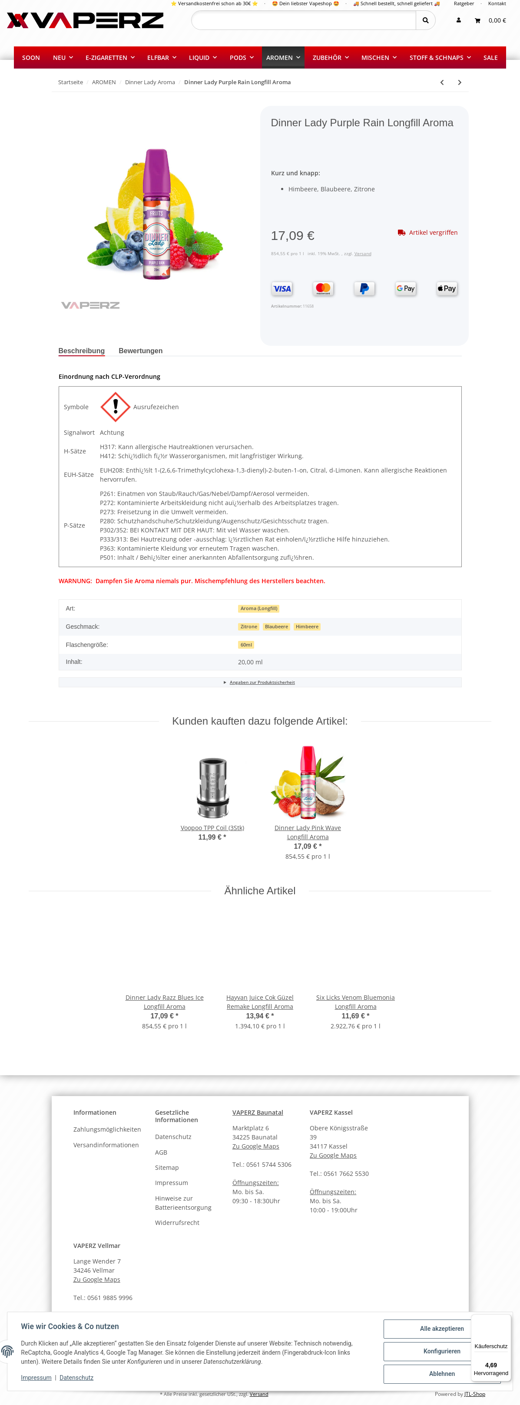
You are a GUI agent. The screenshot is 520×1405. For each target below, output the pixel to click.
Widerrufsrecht (177, 1222)
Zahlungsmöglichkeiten (107, 1129)
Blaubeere (276, 627)
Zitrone (249, 627)
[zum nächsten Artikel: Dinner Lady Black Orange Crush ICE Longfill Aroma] (460, 82)
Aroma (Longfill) (259, 608)
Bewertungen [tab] (140, 351)
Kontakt (497, 3)
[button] (459, 20)
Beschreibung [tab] (82, 351)
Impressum (171, 1182)
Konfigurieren (441, 1351)
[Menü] (506, 1319)
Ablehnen (441, 1374)
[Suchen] (304, 20)
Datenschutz (173, 1137)
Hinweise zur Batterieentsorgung (183, 1202)
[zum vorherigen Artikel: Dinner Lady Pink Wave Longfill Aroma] (442, 82)
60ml (246, 645)
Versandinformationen (106, 1145)
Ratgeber (464, 3)
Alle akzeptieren (442, 1329)
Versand (362, 253)
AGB (161, 1152)
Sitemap (167, 1167)
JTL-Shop (474, 1394)
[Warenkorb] (490, 20)
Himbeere (307, 627)
